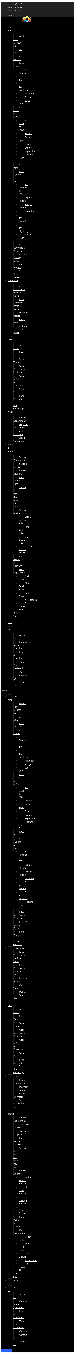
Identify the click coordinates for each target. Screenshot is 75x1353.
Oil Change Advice (23, 540)
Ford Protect (18, 266)
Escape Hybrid (25, 206)
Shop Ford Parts (24, 586)
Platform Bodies (20, 314)
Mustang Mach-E (26, 157)
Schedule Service (21, 465)
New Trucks (18, 65)
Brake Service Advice (25, 520)
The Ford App (18, 612)
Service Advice (19, 512)
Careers (23, 672)
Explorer (29, 147)
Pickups (23, 326)
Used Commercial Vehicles (19, 369)
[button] (7, 690)
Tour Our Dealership (18, 665)
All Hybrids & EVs (23, 189)
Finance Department (20, 419)
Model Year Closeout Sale (19, 41)
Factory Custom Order (20, 257)
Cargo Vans (19, 321)
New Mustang (18, 58)
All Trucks (23, 71)
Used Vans (18, 391)
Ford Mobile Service (18, 480)
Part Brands (24, 595)
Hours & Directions (19, 655)
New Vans (18, 166)
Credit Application (19, 439)
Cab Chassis (18, 331)
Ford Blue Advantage (18, 405)
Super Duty (24, 102)
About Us (10, 628)
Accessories (31, 599)
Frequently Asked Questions (21, 645)
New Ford (10, 29)
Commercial (13, 281)
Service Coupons (19, 472)
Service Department (19, 459)
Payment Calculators (20, 426)
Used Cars (10, 338)
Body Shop (10, 621)
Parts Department (19, 571)
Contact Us (20, 677)
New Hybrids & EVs (18, 176)
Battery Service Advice (25, 549)
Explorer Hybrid (26, 199)
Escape (28, 144)
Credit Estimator (19, 433)
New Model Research (18, 274)
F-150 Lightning (24, 86)
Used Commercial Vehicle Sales (19, 304)
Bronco (28, 133)
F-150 (23, 78)
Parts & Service (11, 447)
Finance (11, 412)
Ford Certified (18, 397)
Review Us (19, 684)
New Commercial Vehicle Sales (19, 291)
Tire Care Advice (24, 530)
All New (17, 51)
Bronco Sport (25, 139)
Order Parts (25, 578)
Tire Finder (23, 605)
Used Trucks (18, 361)
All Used (17, 347)
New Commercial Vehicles (19, 247)
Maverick (29, 93)
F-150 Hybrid (23, 218)
